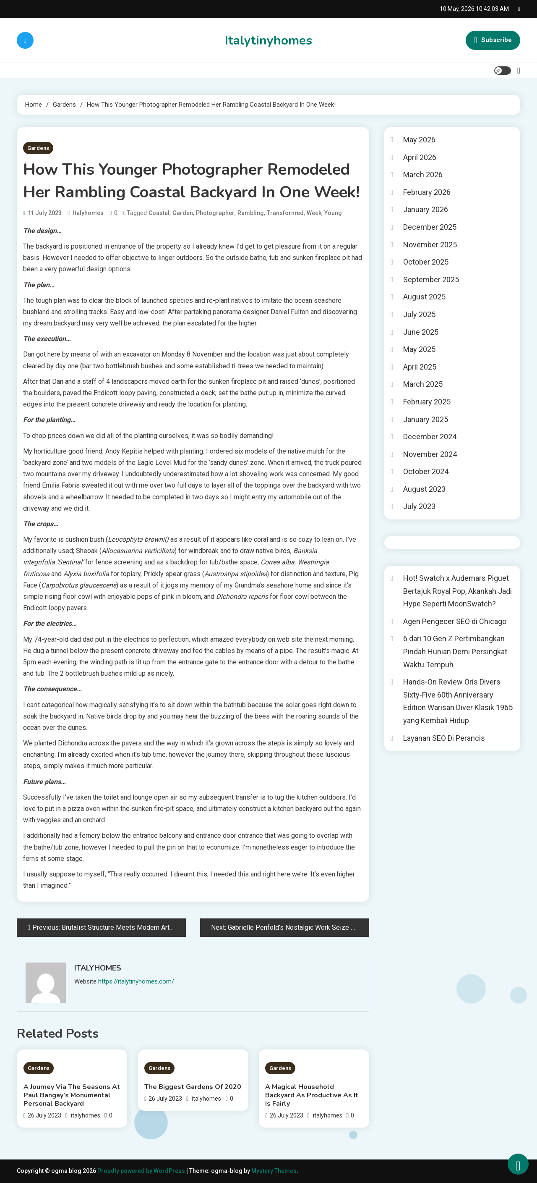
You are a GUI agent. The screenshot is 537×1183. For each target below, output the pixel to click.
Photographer (215, 213)
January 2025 (425, 419)
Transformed (285, 213)
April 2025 (419, 366)
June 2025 (420, 332)
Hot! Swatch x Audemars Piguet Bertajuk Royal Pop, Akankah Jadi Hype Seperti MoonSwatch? (457, 591)
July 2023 (419, 506)
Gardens (38, 148)
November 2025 (430, 244)
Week (314, 213)
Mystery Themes (274, 1170)
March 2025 (423, 384)
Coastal (159, 213)
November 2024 (430, 454)
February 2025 (427, 401)
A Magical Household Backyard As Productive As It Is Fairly (311, 1095)
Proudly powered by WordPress (141, 1170)
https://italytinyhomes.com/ (136, 981)
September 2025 (431, 279)
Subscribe (493, 40)
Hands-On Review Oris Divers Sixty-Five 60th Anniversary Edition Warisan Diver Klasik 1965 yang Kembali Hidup (458, 701)
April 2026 (419, 157)
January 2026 (425, 209)
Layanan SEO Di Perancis (444, 738)
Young (333, 213)
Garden (182, 213)
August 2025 (424, 296)
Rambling (250, 213)
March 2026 (423, 174)
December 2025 (429, 227)
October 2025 (425, 261)
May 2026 (419, 139)
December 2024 (429, 436)
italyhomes (88, 213)
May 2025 (419, 349)
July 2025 (419, 314)
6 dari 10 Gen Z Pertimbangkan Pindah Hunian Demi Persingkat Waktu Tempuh (455, 651)
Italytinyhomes (268, 40)
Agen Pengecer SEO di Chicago (454, 621)
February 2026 (427, 192)
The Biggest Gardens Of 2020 (192, 1087)
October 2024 (425, 471)
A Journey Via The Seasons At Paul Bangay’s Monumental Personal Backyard (71, 1095)
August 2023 (424, 489)
